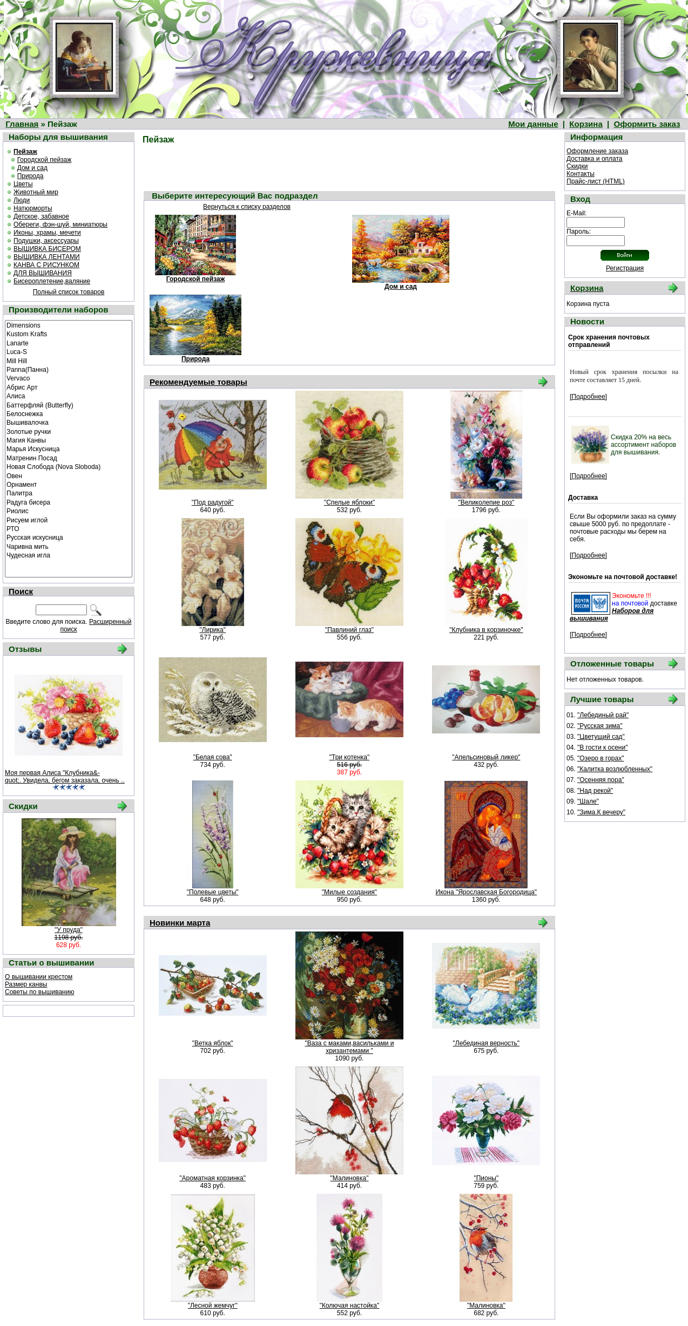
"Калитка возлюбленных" (614, 769)
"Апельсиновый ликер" (486, 757)
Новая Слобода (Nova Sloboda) (68, 466)
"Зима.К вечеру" (601, 812)
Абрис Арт (68, 387)
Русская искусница (68, 537)
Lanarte (68, 342)
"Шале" (588, 801)
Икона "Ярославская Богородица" (486, 892)
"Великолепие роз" (486, 502)
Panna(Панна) (68, 369)
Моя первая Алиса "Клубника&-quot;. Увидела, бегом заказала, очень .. (65, 776)
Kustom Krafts (68, 333)
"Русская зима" (600, 726)
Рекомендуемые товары (198, 381)
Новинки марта (180, 922)
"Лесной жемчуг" (213, 1305)
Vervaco (68, 377)
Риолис (68, 510)
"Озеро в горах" (600, 758)
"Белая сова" (212, 757)
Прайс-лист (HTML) (595, 181)
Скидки (577, 166)
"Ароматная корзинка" (212, 1178)
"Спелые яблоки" (349, 502)
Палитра (68, 492)
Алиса (68, 395)
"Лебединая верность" (486, 1043)
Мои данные (533, 123)
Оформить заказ (647, 123)
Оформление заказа (597, 151)
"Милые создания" (349, 892)
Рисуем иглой (68, 519)
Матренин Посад (68, 457)
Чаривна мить (68, 546)
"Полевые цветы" (213, 892)
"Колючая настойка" (350, 1305)
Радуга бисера (68, 502)
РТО (68, 528)
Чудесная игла (68, 554)
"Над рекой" (595, 790)
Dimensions (68, 325)
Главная (21, 123)
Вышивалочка (68, 422)
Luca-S (68, 351)
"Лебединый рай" (603, 715)
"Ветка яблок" (212, 1043)
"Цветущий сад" (601, 736)
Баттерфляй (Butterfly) (68, 404)
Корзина (585, 123)
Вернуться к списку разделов (247, 206)
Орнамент (68, 484)
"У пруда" (69, 930)
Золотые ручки (68, 431)
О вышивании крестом (38, 977)
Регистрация (625, 268)
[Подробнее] (588, 396)
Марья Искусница (68, 448)
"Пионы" (486, 1178)
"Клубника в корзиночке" (486, 630)
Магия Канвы (68, 440)
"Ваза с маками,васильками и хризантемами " (349, 1047)
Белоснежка (68, 413)
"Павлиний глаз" (349, 630)
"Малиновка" (349, 1178)
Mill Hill (68, 360)
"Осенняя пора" (600, 780)
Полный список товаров (69, 292)
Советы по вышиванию (39, 992)
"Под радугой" (213, 502)
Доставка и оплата (594, 158)
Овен (68, 475)
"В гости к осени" (602, 747)
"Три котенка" (349, 757)
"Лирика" (212, 630)
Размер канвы (26, 984)
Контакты (580, 174)
